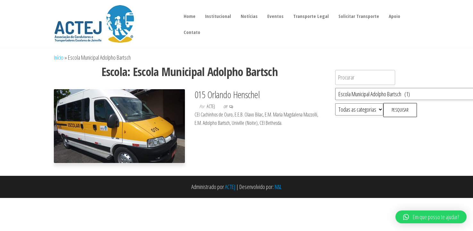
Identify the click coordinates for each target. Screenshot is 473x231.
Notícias (249, 16)
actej (211, 106)
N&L (278, 187)
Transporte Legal (311, 16)
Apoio (394, 16)
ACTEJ (230, 187)
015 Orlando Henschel (227, 94)
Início (58, 57)
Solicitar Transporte (358, 16)
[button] (431, 216)
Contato (192, 32)
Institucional (218, 16)
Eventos (275, 16)
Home (189, 16)
